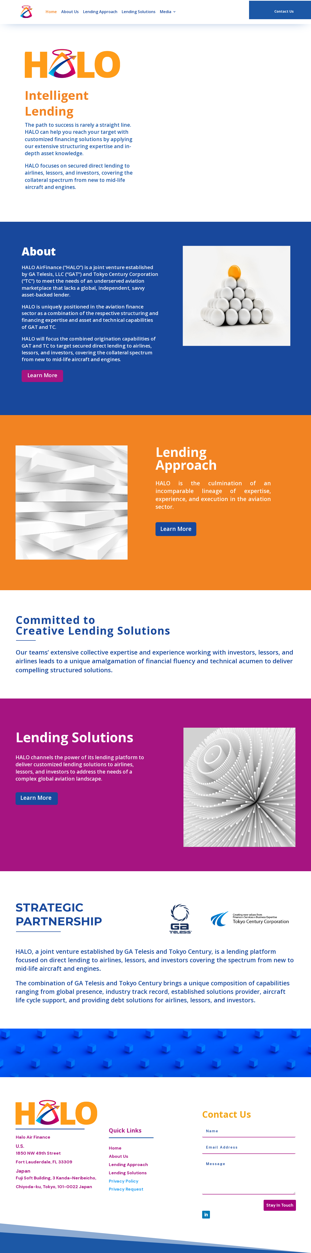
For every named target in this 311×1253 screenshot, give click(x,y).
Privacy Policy (123, 1181)
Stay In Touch (279, 1205)
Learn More (42, 375)
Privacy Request (126, 1189)
